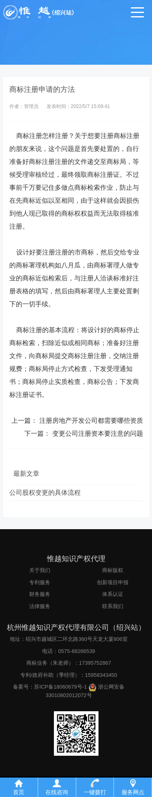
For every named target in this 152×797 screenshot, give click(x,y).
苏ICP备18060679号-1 (60, 687)
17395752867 (95, 663)
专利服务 (39, 582)
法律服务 (39, 606)
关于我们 (39, 570)
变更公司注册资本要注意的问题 (97, 433)
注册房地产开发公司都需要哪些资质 (91, 420)
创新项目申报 (112, 582)
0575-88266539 (76, 651)
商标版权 (112, 570)
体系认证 (112, 594)
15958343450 (101, 675)
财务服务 (39, 594)
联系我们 (112, 606)
